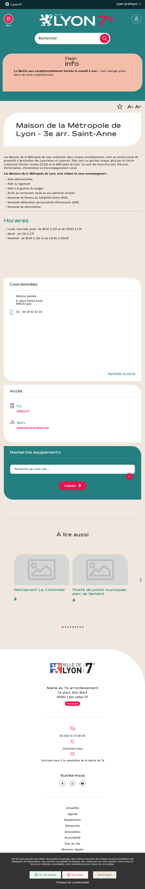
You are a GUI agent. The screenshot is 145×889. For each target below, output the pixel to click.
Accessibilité (72, 838)
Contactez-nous (72, 749)
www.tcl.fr (23, 411)
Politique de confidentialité (72, 882)
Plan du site (72, 844)
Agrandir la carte (121, 373)
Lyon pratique (128, 4)
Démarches (72, 826)
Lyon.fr (16, 4)
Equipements (72, 820)
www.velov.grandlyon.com (33, 428)
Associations (73, 832)
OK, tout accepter (45, 875)
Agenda (72, 814)
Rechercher (48, 38)
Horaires (72, 703)
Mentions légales (72, 849)
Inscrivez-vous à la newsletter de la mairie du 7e (72, 760)
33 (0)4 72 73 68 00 (72, 736)
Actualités (72, 808)
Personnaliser (105, 875)
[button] (120, 106)
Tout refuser (75, 875)
